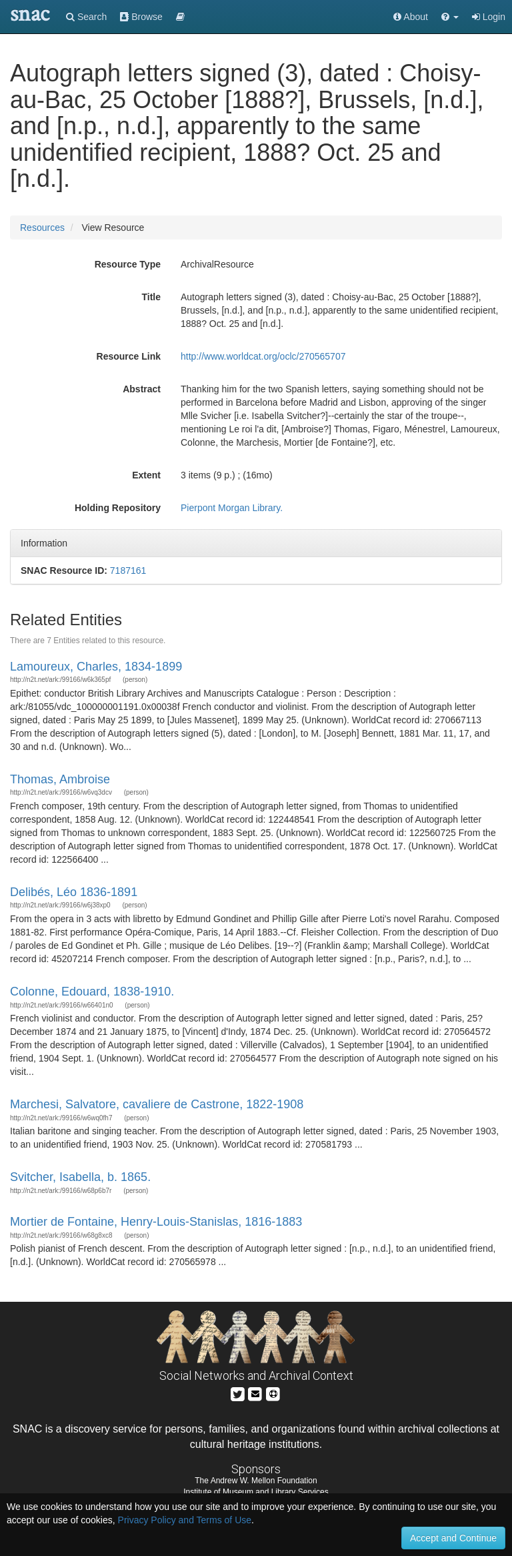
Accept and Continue (453, 1538)
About (410, 16)
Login (488, 16)
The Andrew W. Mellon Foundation (256, 1480)
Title (151, 297)
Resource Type (128, 264)
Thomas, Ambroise (60, 779)
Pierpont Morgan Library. (232, 507)
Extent (146, 475)
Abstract (142, 389)
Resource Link (129, 356)
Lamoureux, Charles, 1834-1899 (96, 666)
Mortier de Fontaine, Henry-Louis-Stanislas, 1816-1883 (156, 1221)
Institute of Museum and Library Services (255, 1492)
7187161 (128, 570)
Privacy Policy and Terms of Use (184, 1520)
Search (86, 16)
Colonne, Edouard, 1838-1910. (92, 991)
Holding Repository (118, 507)
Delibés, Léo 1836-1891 (73, 892)
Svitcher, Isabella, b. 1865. (80, 1177)
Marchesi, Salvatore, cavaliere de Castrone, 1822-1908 (156, 1104)
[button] (450, 16)
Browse (141, 16)
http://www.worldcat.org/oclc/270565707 (263, 356)
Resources (42, 227)
